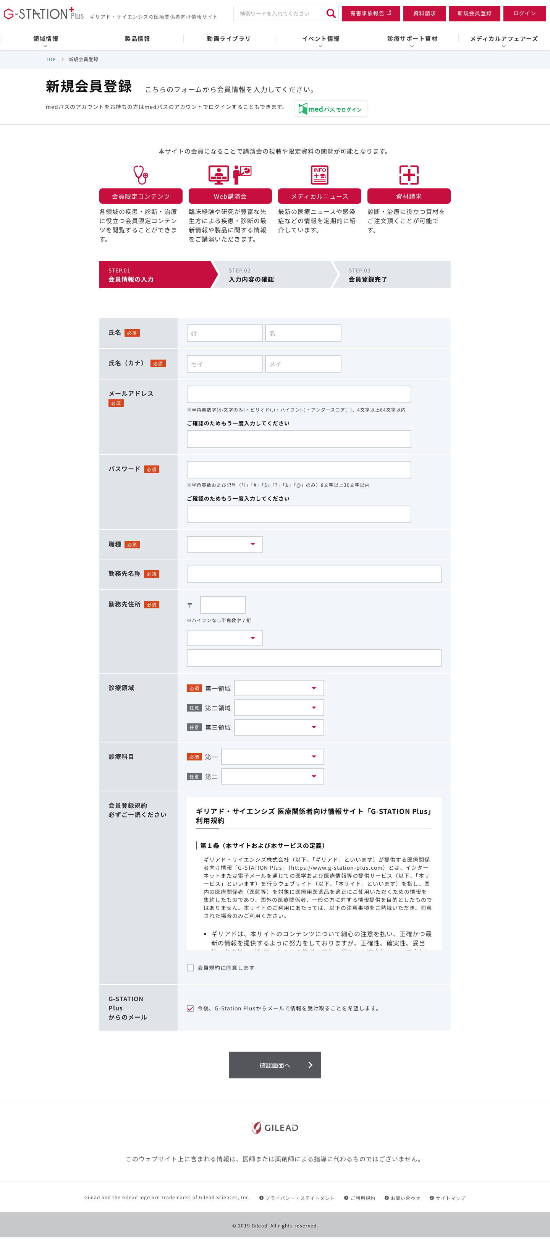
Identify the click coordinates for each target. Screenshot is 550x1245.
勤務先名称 (124, 574)
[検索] (331, 13)
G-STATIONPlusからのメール (127, 1015)
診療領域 (121, 689)
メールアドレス (131, 393)
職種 (114, 543)
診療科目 (121, 761)
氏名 (114, 332)
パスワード (124, 468)
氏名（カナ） (127, 362)
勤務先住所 (124, 605)
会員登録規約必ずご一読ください (137, 817)
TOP (51, 59)
